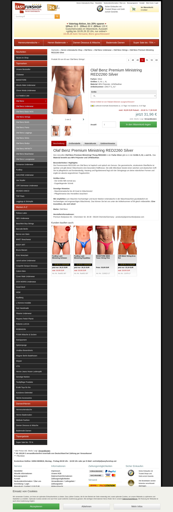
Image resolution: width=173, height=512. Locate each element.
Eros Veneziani (22, 255)
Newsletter (98, 3)
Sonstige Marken (23, 377)
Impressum (55, 471)
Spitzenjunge (21, 345)
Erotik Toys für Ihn (23, 387)
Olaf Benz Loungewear (25, 159)
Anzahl (93, 125)
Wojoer (19, 361)
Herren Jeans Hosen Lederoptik (29, 372)
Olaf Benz (20, 101)
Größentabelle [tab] (74, 143)
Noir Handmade (22, 308)
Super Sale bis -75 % (24, 442)
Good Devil (20, 287)
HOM (18, 292)
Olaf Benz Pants (22, 127)
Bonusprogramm (132, 3)
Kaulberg (19, 298)
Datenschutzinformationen (61, 476)
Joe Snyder (20, 180)
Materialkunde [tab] (90, 143)
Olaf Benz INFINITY (24, 149)
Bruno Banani (21, 250)
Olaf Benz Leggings (24, 133)
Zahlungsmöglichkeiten (60, 479)
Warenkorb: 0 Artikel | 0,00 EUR (27, 486)
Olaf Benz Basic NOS (25, 112)
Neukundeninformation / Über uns (114, 3)
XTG (18, 366)
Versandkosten (150, 119)
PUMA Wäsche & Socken (26, 335)
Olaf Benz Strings (23, 117)
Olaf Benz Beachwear (25, 154)
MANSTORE (21, 80)
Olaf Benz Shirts (22, 138)
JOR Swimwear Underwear (27, 186)
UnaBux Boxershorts (24, 350)
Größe (93, 92)
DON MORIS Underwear (26, 282)
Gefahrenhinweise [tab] (107, 143)
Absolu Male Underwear (25, 85)
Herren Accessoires (24, 398)
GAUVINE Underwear (25, 175)
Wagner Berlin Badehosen (26, 356)
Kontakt (142, 3)
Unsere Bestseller (23, 69)
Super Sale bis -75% (144, 42)
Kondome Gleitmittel (24, 393)
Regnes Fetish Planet (25, 319)
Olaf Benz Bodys (23, 143)
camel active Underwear (26, 261)
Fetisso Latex (21, 213)
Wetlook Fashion (23, 420)
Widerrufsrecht (57, 486)
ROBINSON (21, 329)
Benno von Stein (23, 234)
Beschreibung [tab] (58, 143)
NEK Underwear (22, 218)
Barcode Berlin (22, 229)
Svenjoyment (21, 340)
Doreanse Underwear (24, 164)
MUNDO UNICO (22, 191)
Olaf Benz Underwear (25, 106)
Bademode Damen (115, 42)
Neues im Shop (22, 58)
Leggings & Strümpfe (24, 201)
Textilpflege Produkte (24, 382)
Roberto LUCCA (22, 324)
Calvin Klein (21, 271)
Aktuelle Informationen (23, 473)
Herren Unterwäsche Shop (85, 3)
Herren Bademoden (24, 415)
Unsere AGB (56, 473)
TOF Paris (20, 196)
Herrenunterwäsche (28, 42)
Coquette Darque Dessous (27, 266)
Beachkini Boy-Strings (25, 224)
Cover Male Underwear (25, 276)
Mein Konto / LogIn (152, 3)
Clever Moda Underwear (26, 90)
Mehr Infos (136, 506)
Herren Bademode (58, 42)
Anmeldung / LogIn (21, 484)
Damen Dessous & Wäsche (86, 42)
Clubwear (20, 75)
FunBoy (19, 170)
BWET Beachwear (23, 239)
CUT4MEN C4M (22, 96)
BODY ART (20, 245)
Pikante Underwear (24, 313)
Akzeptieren (36, 506)
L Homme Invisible (23, 303)
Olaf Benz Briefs (22, 122)
